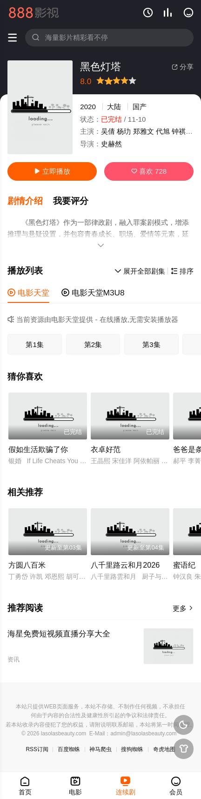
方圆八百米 (27, 565)
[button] (30, 201)
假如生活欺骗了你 (38, 449)
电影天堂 (28, 292)
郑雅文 (143, 131)
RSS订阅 (37, 749)
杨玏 (124, 131)
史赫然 (111, 144)
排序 (182, 271)
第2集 (93, 344)
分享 (183, 67)
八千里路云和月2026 (125, 565)
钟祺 (179, 131)
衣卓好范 (106, 449)
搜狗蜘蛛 (132, 749)
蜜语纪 (184, 565)
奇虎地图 (164, 749)
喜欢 (149, 171)
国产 (140, 107)
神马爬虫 (100, 749)
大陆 (114, 107)
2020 (88, 107)
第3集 (151, 344)
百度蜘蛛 (69, 749)
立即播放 (52, 171)
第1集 (34, 344)
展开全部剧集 (139, 271)
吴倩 (108, 131)
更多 (183, 608)
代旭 (163, 131)
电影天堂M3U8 (93, 292)
